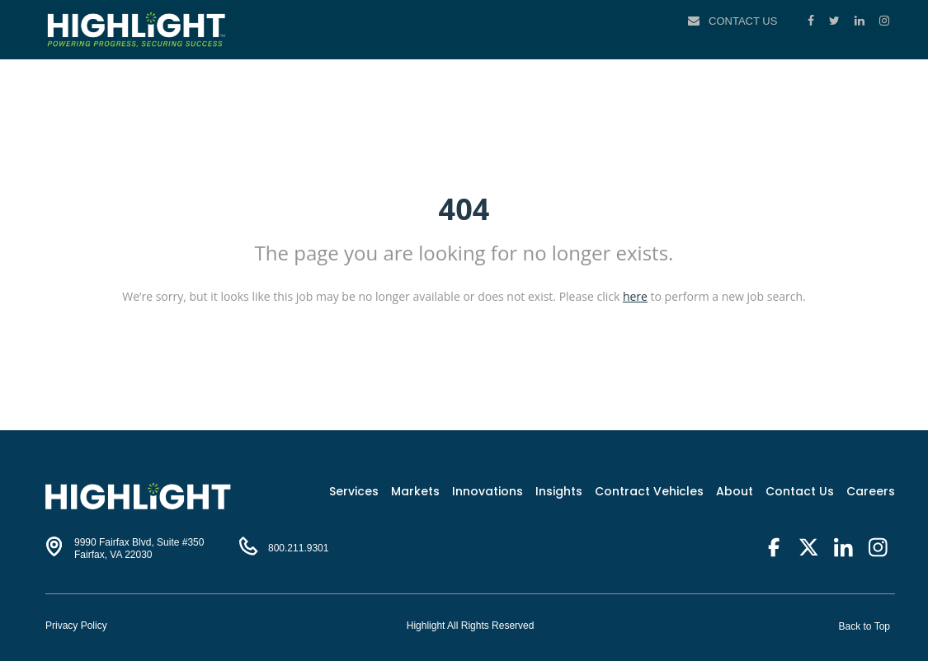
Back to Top (864, 626)
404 (464, 209)
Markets (415, 491)
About (734, 491)
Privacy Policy (76, 625)
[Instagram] (884, 20)
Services (354, 491)
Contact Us (743, 21)
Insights (558, 491)
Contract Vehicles (649, 491)
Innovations (487, 491)
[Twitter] (836, 20)
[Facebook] (812, 20)
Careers (870, 491)
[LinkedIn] (861, 20)
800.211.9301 (298, 548)
